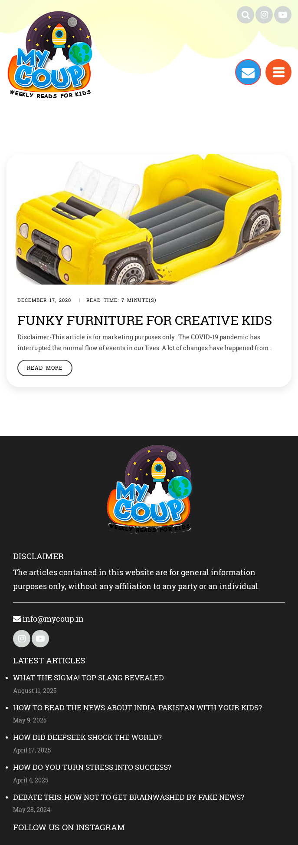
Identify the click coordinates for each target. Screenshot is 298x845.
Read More (45, 367)
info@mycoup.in (48, 618)
